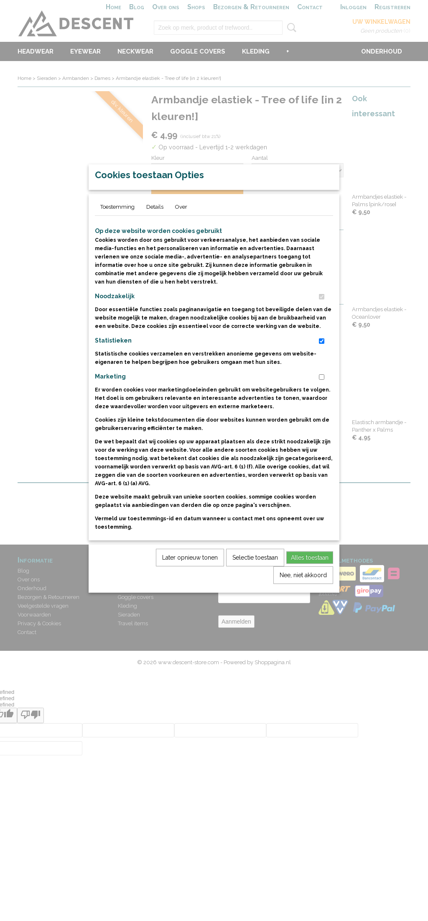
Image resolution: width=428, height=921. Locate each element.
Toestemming (117, 226)
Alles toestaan (310, 576)
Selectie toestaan (255, 576)
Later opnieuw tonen (190, 576)
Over (181, 226)
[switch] (321, 316)
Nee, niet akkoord (303, 594)
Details (154, 226)
